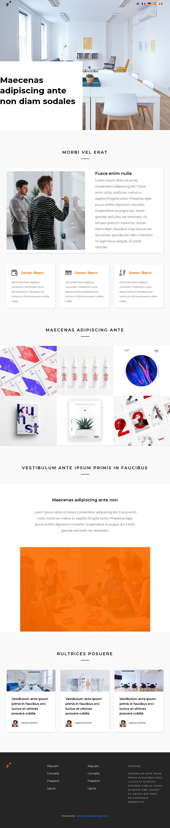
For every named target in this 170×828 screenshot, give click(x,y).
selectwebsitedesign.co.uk (92, 816)
